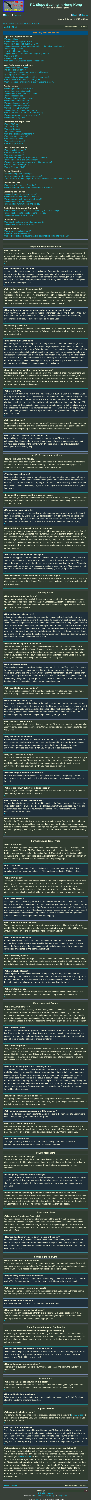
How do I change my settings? (17, 67)
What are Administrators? (15, 150)
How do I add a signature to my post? (20, 93)
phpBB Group (77, 1415)
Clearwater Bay (49, 1495)
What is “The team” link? (14, 167)
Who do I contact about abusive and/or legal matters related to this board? (36, 236)
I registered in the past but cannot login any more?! (26, 53)
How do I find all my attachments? (19, 224)
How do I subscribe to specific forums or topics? (25, 213)
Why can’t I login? (12, 39)
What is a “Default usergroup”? (17, 164)
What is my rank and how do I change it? (22, 79)
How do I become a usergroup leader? (21, 160)
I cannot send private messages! (18, 174)
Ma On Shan (38, 1495)
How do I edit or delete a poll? (17, 100)
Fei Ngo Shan (62, 1495)
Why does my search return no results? (21, 196)
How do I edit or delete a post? (17, 91)
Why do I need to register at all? (18, 41)
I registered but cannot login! (16, 51)
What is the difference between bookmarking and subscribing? (31, 210)
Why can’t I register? (13, 58)
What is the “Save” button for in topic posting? (24, 113)
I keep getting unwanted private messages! (23, 176)
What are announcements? (16, 136)
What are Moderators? (14, 152)
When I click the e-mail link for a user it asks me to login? (29, 82)
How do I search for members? (17, 201)
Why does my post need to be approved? (22, 115)
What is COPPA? (11, 56)
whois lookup (25, 1456)
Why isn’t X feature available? (17, 233)
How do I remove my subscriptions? (19, 215)
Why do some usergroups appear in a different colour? (28, 162)
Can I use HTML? (11, 126)
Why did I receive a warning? (16, 108)
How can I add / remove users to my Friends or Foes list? (29, 187)
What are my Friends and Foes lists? (20, 185)
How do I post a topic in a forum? (18, 88)
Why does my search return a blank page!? (23, 199)
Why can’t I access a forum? (16, 103)
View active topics (31, 23)
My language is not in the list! (17, 75)
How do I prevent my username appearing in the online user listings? (34, 46)
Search (83, 15)
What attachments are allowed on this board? (24, 222)
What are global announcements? (19, 134)
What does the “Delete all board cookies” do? (24, 61)
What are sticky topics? (14, 139)
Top (5, 264)
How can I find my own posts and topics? (22, 204)
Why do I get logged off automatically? (21, 44)
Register (16, 15)
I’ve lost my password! (14, 49)
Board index (10, 27)
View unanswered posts (13, 23)
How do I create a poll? (14, 96)
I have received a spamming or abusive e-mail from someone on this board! (37, 178)
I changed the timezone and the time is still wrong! (26, 72)
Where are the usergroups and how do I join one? (26, 157)
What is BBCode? (12, 124)
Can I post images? (12, 131)
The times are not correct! (15, 70)
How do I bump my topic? (15, 117)
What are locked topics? (14, 141)
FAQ (74, 15)
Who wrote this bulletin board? (17, 231)
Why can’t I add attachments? (17, 105)
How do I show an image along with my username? (26, 77)
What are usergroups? (14, 155)
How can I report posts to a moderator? (21, 110)
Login (6, 15)
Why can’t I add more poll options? (19, 98)
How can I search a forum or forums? (20, 194)
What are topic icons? (13, 143)
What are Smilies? (12, 129)
